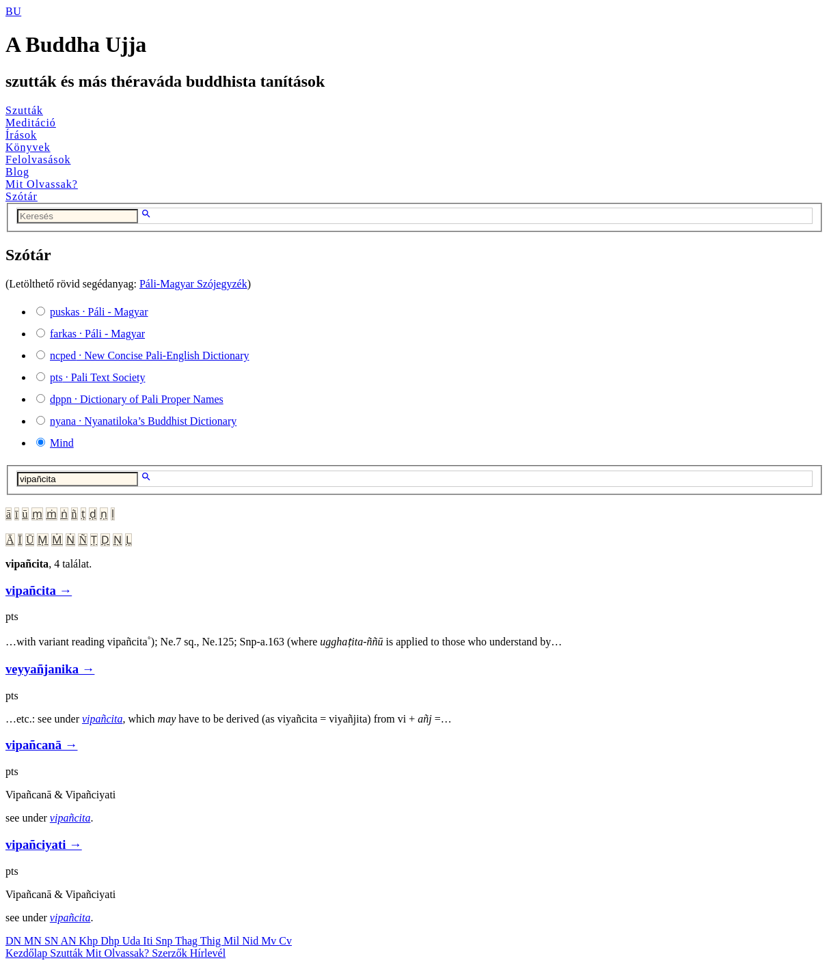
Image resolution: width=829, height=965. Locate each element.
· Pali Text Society (97, 377)
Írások (21, 135)
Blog (17, 172)
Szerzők (171, 953)
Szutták (24, 110)
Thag (187, 941)
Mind (62, 443)
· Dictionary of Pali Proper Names (136, 399)
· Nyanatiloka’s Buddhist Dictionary (143, 421)
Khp (90, 941)
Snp (166, 941)
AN (69, 941)
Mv (270, 941)
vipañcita (102, 719)
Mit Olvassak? (41, 184)
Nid (251, 941)
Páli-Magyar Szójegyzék (193, 284)
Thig (211, 941)
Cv (285, 941)
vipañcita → (38, 590)
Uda (133, 941)
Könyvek (28, 147)
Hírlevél (208, 953)
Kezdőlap (27, 953)
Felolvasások (38, 159)
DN (14, 941)
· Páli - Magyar (99, 312)
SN (52, 941)
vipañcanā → (41, 745)
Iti (149, 941)
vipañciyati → (43, 844)
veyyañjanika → (49, 669)
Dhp (111, 941)
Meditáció (30, 122)
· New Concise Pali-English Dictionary (149, 355)
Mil (232, 941)
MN (34, 941)
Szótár (21, 196)
